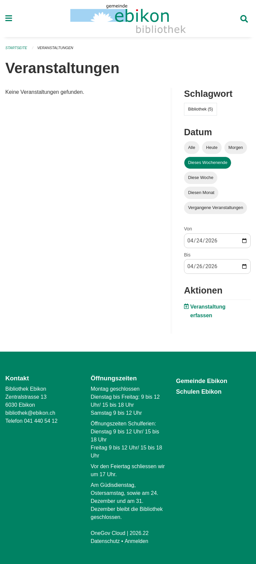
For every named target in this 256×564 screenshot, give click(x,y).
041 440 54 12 (41, 421)
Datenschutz (105, 541)
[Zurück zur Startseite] (128, 19)
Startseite (16, 49)
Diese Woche (200, 179)
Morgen (235, 149)
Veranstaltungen (56, 49)
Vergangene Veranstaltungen (215, 209)
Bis (187, 256)
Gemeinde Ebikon (202, 380)
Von (188, 230)
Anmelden (137, 541)
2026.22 (140, 533)
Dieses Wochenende (207, 164)
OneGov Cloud (108, 533)
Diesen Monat (201, 194)
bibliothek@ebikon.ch (30, 413)
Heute (211, 149)
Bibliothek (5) (200, 110)
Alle (191, 149)
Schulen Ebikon (200, 391)
